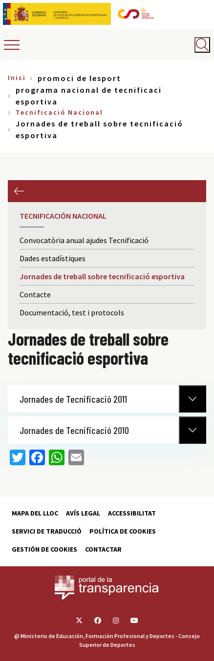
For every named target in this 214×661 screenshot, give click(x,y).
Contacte (35, 294)
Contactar (103, 549)
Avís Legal (83, 513)
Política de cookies (122, 531)
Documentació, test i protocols (72, 312)
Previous (19, 191)
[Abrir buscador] (202, 45)
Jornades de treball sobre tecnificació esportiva (102, 276)
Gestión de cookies (44, 549)
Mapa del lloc (35, 513)
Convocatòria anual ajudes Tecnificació (84, 240)
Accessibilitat (132, 513)
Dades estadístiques (53, 258)
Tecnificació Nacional (59, 112)
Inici (17, 77)
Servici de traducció (47, 531)
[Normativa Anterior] (192, 399)
